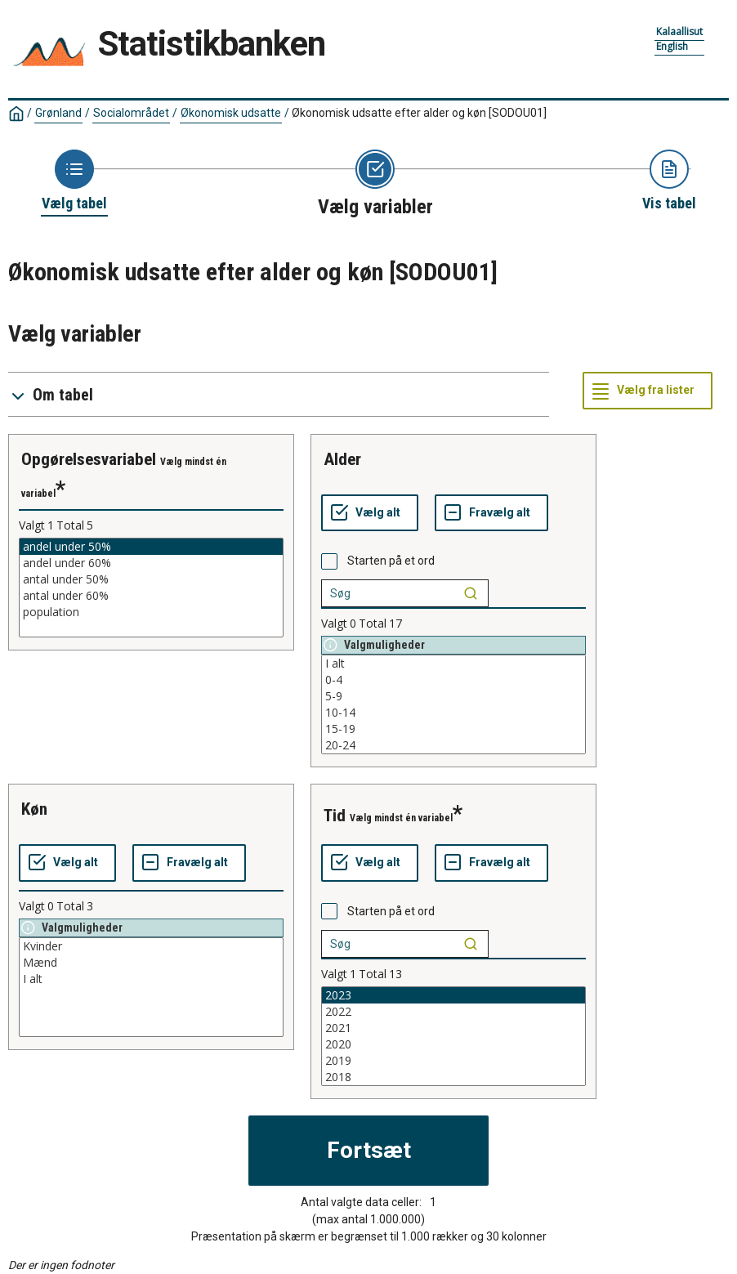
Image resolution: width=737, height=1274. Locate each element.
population (151, 612)
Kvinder (151, 946)
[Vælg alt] (369, 513)
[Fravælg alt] (491, 513)
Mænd (151, 962)
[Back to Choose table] (74, 181)
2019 (453, 1061)
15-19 (453, 729)
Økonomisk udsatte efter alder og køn (419, 112)
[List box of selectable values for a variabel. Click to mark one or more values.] (151, 587)
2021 (453, 1028)
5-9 (453, 696)
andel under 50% (151, 547)
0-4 (453, 680)
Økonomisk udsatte (231, 112)
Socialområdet (131, 112)
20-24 (453, 745)
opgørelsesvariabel (88, 459)
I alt (453, 663)
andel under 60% (151, 563)
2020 (453, 1044)
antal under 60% (151, 596)
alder (342, 459)
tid (335, 815)
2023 (453, 995)
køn (34, 809)
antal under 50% (151, 579)
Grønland (58, 112)
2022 (453, 1012)
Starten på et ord (391, 560)
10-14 (453, 712)
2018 (453, 1077)
